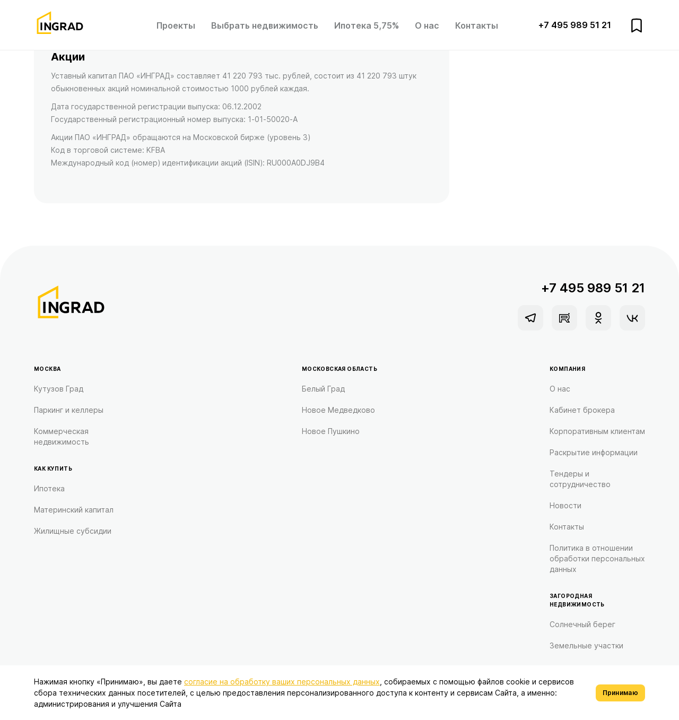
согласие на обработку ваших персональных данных (282, 681)
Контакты (476, 25)
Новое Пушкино (331, 431)
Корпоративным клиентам (597, 431)
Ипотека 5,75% (366, 25)
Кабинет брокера (582, 409)
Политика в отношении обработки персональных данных (597, 558)
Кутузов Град (58, 388)
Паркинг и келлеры (68, 409)
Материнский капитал (74, 509)
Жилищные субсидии (72, 530)
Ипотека (49, 488)
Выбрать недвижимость (264, 25)
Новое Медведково (338, 409)
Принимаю (620, 693)
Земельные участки (586, 645)
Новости (565, 505)
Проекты (175, 25)
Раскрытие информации (594, 452)
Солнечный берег (582, 624)
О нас (427, 25)
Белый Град (323, 388)
